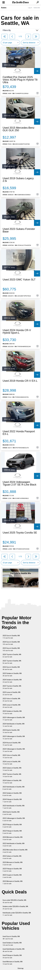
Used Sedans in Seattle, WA (12, 944)
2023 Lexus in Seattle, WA (11, 693)
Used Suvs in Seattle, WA (11, 938)
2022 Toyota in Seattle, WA (12, 775)
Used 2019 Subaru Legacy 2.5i (18, 179)
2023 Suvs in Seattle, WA (11, 649)
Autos (3, 8)
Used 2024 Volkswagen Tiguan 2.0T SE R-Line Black (19, 483)
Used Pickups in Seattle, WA (12, 956)
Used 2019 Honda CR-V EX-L (20, 380)
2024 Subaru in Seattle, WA (12, 782)
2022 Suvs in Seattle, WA (11, 668)
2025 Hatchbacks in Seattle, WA (13, 807)
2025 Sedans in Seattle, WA (12, 712)
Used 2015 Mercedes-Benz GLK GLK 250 (18, 129)
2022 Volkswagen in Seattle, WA (14, 819)
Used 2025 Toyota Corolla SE (20, 532)
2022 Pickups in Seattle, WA (12, 832)
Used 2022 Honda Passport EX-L (19, 432)
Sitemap (21, 968)
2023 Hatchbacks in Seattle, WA (13, 788)
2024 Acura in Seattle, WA (12, 744)
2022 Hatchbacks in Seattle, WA (13, 845)
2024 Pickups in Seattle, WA (12, 801)
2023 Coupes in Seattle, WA (12, 876)
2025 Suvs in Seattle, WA (11, 637)
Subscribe (37, 7)
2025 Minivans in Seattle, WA (13, 863)
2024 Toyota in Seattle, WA (12, 656)
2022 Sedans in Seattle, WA (12, 794)
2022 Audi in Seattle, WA (11, 813)
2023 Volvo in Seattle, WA (11, 700)
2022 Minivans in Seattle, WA (13, 882)
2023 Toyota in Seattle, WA (12, 687)
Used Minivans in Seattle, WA (13, 963)
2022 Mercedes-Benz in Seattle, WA (15, 851)
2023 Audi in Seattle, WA (11, 731)
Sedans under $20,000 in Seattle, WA (15, 908)
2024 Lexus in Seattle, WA (11, 763)
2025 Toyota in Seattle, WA (12, 662)
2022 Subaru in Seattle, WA (12, 857)
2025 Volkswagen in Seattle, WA (14, 719)
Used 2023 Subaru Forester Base (19, 230)
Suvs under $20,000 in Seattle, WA (14, 901)
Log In (30, 7)
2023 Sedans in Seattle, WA (12, 675)
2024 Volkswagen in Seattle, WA (14, 750)
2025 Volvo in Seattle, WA (11, 756)
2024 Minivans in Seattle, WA (13, 838)
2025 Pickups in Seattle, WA (12, 870)
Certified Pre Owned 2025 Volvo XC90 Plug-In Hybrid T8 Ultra (20, 80)
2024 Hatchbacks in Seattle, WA (13, 725)
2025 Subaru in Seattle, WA (12, 769)
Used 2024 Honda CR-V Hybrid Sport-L (17, 331)
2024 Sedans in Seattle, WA (12, 681)
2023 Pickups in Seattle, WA (12, 826)
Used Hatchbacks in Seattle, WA (13, 950)
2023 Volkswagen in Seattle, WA (14, 738)
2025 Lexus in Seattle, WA (11, 706)
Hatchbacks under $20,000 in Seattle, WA (17, 914)
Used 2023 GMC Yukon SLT (19, 279)
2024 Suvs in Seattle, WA (11, 643)
